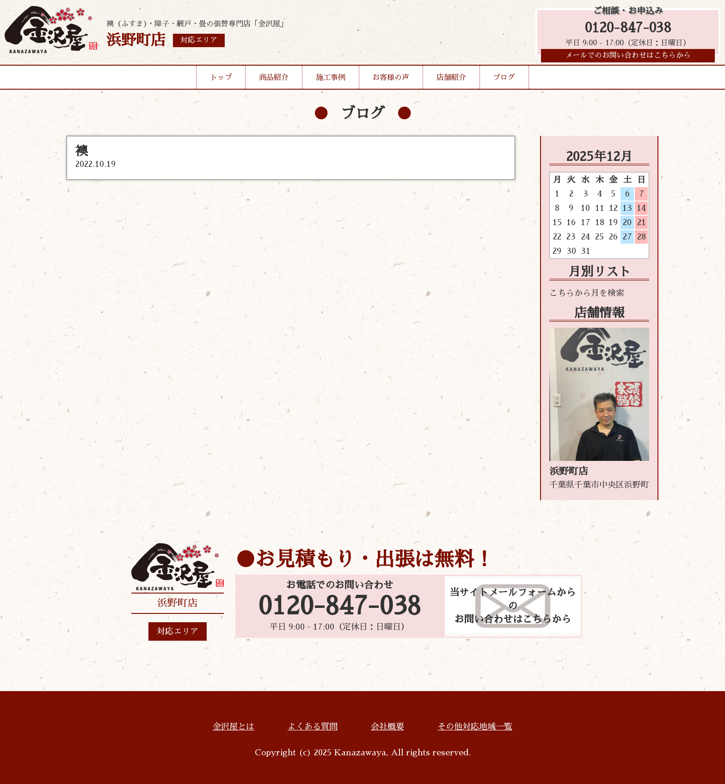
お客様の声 (390, 80)
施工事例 (330, 80)
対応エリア (177, 631)
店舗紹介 (451, 80)
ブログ (504, 80)
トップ (221, 80)
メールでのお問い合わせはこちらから (628, 57)
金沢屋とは (233, 727)
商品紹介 (274, 80)
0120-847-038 (628, 29)
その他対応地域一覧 (474, 727)
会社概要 (387, 727)
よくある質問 (313, 727)
